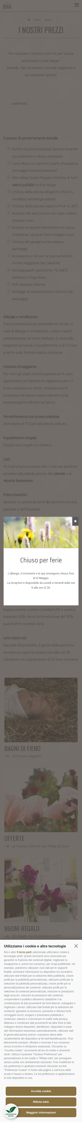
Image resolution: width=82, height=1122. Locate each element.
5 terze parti (24, 952)
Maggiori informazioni (41, 1112)
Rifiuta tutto (41, 1101)
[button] (76, 946)
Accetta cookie (41, 1091)
